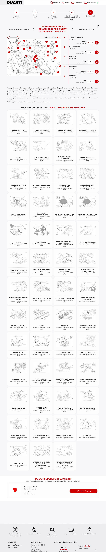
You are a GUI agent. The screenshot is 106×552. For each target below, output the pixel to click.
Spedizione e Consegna (39, 551)
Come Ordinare (13, 547)
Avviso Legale (35, 549)
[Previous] (34, 29)
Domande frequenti (14, 545)
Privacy (33, 547)
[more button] (93, 42)
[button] (98, 26)
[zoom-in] (18, 37)
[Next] (71, 29)
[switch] (58, 37)
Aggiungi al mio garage (84, 491)
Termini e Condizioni (38, 545)
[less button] (88, 42)
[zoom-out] (8, 37)
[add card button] (97, 42)
